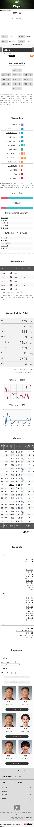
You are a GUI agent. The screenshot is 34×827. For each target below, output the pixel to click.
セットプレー (10, 141)
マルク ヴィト (28, 561)
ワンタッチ (11, 129)
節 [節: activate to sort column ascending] (2, 446)
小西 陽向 (4, 225)
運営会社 (25, 812)
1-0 (19, 518)
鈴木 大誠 (29, 576)
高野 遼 (4, 248)
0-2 (19, 462)
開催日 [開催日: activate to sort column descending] (6, 446)
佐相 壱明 (4, 218)
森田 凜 (30, 618)
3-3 (19, 468)
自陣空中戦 (13, 170)
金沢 (15, 273)
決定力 (14, 124)
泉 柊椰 (4, 238)
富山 (12, 458)
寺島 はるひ (29, 578)
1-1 (19, 455)
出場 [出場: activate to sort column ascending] (22, 268)
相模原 (12, 514)
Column (4, 782)
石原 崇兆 (4, 241)
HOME (1, 10)
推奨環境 (8, 812)
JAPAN (20, 776)
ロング (13, 137)
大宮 (12, 462)
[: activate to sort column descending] (2, 269)
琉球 (12, 452)
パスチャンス (12, 162)
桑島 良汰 (29, 598)
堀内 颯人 (29, 600)
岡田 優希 (29, 613)
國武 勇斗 (29, 609)
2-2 (19, 478)
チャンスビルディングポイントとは (22, 369)
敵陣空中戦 (13, 149)
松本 (12, 478)
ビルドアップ (12, 166)
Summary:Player (7, 776)
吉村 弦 (30, 587)
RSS (32, 55)
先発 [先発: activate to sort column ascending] (29, 268)
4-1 (19, 488)
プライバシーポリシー (16, 812)
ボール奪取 (13, 178)
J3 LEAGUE (4, 794)
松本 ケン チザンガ (26, 635)
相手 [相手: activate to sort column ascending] (11, 446)
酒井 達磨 (29, 628)
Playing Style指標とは (10, 187)
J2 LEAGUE (4, 791)
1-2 (19, 452)
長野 (12, 455)
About (20, 782)
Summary (4, 798)
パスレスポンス (12, 145)
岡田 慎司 (29, 559)
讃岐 (12, 465)
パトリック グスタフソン (24, 631)
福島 (12, 481)
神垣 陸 (30, 611)
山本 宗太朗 (29, 602)
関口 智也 (29, 637)
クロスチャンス (12, 158)
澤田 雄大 (29, 572)
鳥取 (12, 491)
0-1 (19, 505)
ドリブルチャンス (11, 153)
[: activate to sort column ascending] (5, 269)
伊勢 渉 (30, 574)
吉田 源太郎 (5, 243)
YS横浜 (11, 485)
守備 (15, 174)
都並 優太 (29, 581)
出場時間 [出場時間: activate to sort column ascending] (27, 446)
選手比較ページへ (17, 682)
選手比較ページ (17, 709)
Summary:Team (23, 771)
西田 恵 (30, 605)
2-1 (19, 514)
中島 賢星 (29, 607)
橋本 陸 (4, 220)
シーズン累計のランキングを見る (23, 372)
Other (3, 802)
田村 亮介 (29, 620)
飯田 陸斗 (29, 570)
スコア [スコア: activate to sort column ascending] (18, 447)
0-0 (19, 501)
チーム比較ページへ (16, 676)
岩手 (15, 277)
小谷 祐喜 (29, 585)
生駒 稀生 (29, 583)
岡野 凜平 (4, 228)
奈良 (15, 285)
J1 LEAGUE (4, 787)
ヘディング (11, 133)
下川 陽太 (29, 590)
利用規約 (3, 812)
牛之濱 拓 (4, 223)
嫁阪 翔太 (29, 616)
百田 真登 (29, 633)
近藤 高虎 (4, 246)
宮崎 (15, 281)
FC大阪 (11, 505)
